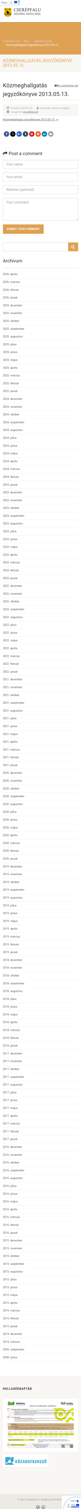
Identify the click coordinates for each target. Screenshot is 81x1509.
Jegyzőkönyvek (30, 111)
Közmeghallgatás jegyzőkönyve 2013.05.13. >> (31, 119)
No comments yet (66, 85)
